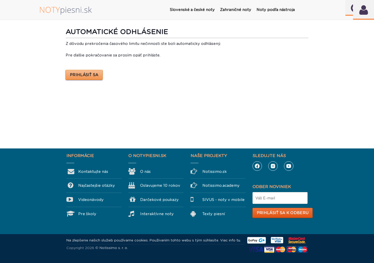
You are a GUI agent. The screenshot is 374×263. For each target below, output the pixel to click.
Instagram (273, 166)
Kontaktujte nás (93, 171)
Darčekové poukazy (159, 200)
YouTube (288, 166)
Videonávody (91, 200)
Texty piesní (213, 214)
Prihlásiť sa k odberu (282, 213)
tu (238, 240)
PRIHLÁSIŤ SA (84, 75)
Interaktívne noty (157, 214)
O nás (145, 171)
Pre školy (87, 214)
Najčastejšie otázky (96, 185)
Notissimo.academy (221, 185)
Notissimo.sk (214, 171)
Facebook (257, 166)
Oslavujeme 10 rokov (160, 185)
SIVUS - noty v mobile (223, 200)
